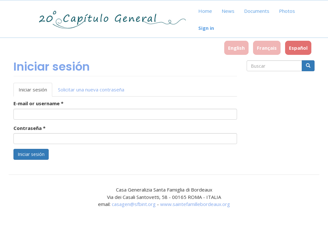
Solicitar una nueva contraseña (91, 89)
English (236, 48)
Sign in (206, 28)
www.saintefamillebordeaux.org (195, 204)
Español (298, 48)
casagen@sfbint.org (134, 204)
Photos (287, 11)
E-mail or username (38, 103)
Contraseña (29, 128)
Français (267, 48)
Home (205, 11)
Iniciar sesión (35, 91)
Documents (256, 11)
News (228, 11)
